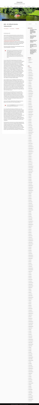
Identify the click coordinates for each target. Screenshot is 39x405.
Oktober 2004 (30, 392)
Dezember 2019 (30, 185)
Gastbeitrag (30, 62)
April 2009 (30, 352)
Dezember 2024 (30, 91)
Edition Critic (21, 6)
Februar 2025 (30, 88)
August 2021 (30, 153)
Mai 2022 (30, 138)
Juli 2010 (30, 329)
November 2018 (31, 206)
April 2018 (30, 214)
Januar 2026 (30, 72)
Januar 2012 (30, 310)
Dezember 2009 (30, 339)
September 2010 (31, 326)
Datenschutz (28, 6)
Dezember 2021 (30, 146)
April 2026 (30, 67)
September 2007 (31, 371)
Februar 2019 (30, 201)
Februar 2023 (30, 125)
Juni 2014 (30, 274)
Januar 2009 (30, 355)
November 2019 (31, 187)
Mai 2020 (30, 177)
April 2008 (30, 363)
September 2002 (31, 399)
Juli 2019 (30, 193)
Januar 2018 (30, 219)
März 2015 (30, 263)
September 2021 (31, 151)
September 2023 (31, 114)
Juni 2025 (30, 83)
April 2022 (30, 140)
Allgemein (18, 30)
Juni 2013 (30, 290)
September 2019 (31, 190)
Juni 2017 (30, 229)
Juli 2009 (30, 347)
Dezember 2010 (30, 321)
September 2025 (31, 78)
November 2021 (31, 148)
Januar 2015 (30, 266)
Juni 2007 (30, 376)
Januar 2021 (30, 164)
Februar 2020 (30, 182)
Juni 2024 (30, 99)
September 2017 (31, 224)
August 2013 (30, 287)
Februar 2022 (30, 143)
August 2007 (30, 373)
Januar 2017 (30, 237)
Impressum (33, 6)
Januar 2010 (30, 337)
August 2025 (30, 80)
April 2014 (30, 276)
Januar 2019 (30, 203)
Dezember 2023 (30, 109)
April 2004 (30, 394)
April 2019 (30, 198)
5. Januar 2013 (13, 30)
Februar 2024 (30, 106)
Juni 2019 (30, 195)
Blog (4, 6)
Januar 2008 (30, 365)
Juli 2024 (30, 98)
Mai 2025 (30, 85)
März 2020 (30, 180)
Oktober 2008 (30, 358)
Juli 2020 (30, 174)
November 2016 (31, 240)
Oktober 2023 (30, 112)
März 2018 (30, 216)
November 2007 (31, 368)
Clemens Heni (19, 2)
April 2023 (30, 122)
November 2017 (31, 221)
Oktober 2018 (30, 208)
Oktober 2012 (30, 295)
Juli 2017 (30, 227)
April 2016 (30, 250)
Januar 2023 (30, 127)
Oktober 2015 (30, 258)
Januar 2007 (30, 381)
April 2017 (30, 232)
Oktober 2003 (30, 397)
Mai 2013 (30, 292)
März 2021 (30, 161)
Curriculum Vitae (16, 6)
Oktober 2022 (30, 130)
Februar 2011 (30, 318)
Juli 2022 (30, 135)
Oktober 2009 (30, 342)
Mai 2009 (30, 350)
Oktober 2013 (30, 284)
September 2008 (31, 360)
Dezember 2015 (30, 255)
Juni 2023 (30, 119)
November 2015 (31, 256)
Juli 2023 (30, 117)
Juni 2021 (30, 156)
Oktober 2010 (30, 324)
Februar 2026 (30, 70)
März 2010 (30, 334)
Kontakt (8, 6)
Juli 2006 (30, 384)
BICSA (25, 6)
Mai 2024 (30, 101)
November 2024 (31, 93)
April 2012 (30, 305)
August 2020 (30, 172)
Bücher (11, 6)
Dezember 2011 (30, 311)
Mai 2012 (30, 303)
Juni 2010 (30, 331)
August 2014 (30, 271)
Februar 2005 (30, 389)
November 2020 (31, 167)
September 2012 (31, 297)
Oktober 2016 (30, 242)
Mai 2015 (30, 261)
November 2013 (31, 282)
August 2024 (30, 96)
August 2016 (30, 245)
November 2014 (31, 269)
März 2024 (30, 104)
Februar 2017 (30, 235)
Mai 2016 (30, 248)
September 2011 (31, 313)
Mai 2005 (30, 386)
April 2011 (30, 316)
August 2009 (30, 345)
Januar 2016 (30, 253)
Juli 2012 (30, 300)
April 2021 (30, 159)
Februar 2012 (30, 308)
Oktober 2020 (30, 169)
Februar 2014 (30, 279)
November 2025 (31, 75)
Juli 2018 (30, 211)
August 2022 (30, 133)
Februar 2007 (30, 379)
